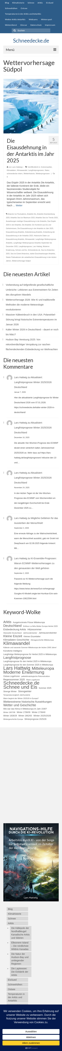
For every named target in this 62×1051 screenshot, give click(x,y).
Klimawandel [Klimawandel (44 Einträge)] (16, 643)
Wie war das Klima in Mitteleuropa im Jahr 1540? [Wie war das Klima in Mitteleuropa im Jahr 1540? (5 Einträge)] (25, 709)
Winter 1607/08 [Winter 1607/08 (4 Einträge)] (9, 712)
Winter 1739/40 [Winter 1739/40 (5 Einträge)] (38, 712)
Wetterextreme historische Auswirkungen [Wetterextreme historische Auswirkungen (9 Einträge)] (27, 701)
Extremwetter (46, 167)
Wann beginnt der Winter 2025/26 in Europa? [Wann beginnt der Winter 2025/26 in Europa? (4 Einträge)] (21, 698)
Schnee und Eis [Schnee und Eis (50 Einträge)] (20, 687)
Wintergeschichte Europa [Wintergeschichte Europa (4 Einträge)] (13, 719)
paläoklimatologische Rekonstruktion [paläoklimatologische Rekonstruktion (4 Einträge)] (35, 676)
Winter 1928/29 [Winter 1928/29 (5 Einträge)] (10, 716)
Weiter (19, 205)
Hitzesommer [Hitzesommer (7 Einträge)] (34, 629)
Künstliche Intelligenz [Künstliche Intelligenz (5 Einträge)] (12, 651)
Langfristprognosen (36, 170)
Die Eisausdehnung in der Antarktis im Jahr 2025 (35, 228)
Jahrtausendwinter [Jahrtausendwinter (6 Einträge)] (48, 633)
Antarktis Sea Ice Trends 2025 (47, 218)
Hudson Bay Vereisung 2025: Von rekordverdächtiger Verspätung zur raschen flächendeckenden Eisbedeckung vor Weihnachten (32, 344)
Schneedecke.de (31, 40)
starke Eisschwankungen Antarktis (42, 254)
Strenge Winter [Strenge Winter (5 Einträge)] (10, 691)
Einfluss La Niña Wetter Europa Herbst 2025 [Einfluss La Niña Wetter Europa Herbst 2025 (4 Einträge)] (40, 626)
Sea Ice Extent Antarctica (20, 254)
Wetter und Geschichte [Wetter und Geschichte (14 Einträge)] (19, 705)
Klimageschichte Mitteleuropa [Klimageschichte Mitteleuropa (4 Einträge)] (42, 640)
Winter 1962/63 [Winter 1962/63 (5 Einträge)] (25, 716)
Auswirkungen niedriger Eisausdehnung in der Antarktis (26, 221)
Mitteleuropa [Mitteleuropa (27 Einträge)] (43, 668)
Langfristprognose (25, 246)
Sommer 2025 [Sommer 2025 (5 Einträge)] (45, 688)
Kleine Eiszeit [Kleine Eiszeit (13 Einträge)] (12, 636)
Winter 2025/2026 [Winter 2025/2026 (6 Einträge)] (42, 715)
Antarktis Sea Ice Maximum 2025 (22, 218)
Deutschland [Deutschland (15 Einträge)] (12, 625)
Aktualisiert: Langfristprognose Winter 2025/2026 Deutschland (33, 382)
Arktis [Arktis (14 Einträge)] (7, 622)
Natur (47, 170)
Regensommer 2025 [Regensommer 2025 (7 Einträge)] (14, 679)
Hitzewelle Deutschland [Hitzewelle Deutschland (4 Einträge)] (12, 633)
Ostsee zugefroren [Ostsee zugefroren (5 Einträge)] (11, 676)
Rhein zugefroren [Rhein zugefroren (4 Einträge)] (33, 680)
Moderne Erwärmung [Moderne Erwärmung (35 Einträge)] (23, 672)
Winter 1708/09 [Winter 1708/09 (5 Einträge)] (23, 712)
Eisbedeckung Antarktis (33, 232)
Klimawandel (22, 170)
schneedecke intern (14, 174)
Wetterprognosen (43, 174)
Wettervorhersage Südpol (21, 261)
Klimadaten (11, 170)
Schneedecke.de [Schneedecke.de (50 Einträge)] (21, 683)
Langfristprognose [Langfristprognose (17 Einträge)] (17, 657)
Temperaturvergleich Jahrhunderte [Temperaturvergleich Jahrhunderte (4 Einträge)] (16, 695)
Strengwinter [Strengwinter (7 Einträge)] (25, 691)
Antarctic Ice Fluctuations (17, 214)
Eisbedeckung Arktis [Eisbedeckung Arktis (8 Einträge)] (14, 629)
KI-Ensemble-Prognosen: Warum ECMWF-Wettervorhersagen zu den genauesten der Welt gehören (35, 563)
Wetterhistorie (29, 174)
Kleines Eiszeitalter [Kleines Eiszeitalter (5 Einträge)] (32, 636)
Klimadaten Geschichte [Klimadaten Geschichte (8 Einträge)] (16, 639)
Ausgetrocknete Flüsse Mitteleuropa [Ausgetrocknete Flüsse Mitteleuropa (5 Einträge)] (29, 622)
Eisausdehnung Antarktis (15, 232)
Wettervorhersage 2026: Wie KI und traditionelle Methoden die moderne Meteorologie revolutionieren (30, 304)
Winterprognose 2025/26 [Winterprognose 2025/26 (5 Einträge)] (35, 719)
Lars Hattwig (17, 167)
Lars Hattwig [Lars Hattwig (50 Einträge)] (16, 668)
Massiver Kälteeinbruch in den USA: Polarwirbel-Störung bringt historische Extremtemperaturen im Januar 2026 (31, 319)
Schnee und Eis (21, 250)
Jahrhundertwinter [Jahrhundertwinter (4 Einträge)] (30, 633)
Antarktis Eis (31, 214)
